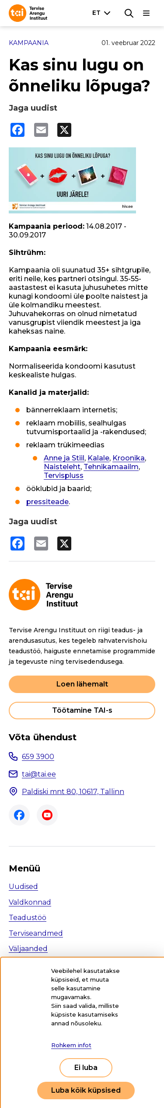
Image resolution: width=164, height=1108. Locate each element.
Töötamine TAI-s (82, 710)
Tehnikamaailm (111, 467)
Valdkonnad (30, 902)
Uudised (23, 886)
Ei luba (86, 1067)
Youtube (47, 815)
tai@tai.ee (39, 774)
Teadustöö (27, 917)
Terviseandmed (36, 933)
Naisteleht (62, 467)
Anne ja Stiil (64, 458)
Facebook (19, 815)
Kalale (98, 458)
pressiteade (47, 502)
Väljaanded (28, 948)
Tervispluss (64, 475)
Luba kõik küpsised (86, 1090)
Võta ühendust (43, 737)
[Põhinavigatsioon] (146, 13)
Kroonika (128, 458)
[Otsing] (129, 13)
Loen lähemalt (82, 684)
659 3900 (38, 757)
